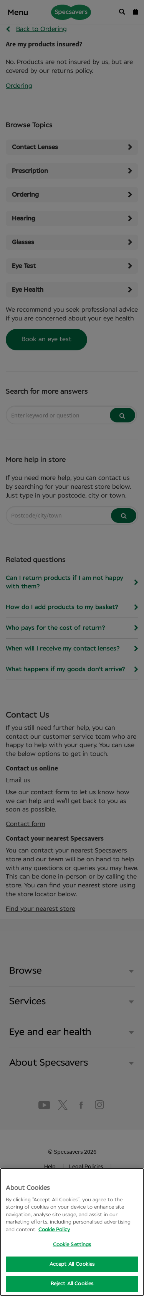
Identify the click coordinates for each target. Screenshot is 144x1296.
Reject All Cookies (72, 1283)
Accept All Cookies (72, 1264)
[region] (72, 1232)
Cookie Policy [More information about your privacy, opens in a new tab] (54, 1229)
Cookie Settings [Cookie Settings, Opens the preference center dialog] (72, 1244)
